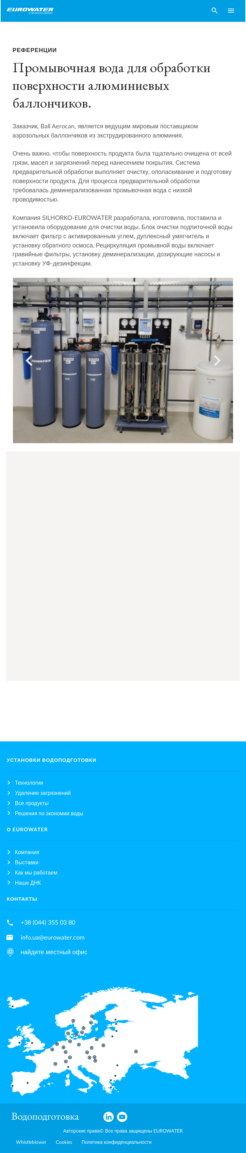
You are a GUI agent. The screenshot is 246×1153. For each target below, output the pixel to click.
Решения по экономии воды (49, 813)
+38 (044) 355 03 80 (48, 922)
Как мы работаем (36, 873)
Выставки (26, 862)
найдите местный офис (54, 952)
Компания (27, 852)
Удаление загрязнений (43, 793)
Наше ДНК (28, 883)
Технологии (29, 783)
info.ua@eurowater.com (53, 937)
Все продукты (32, 803)
